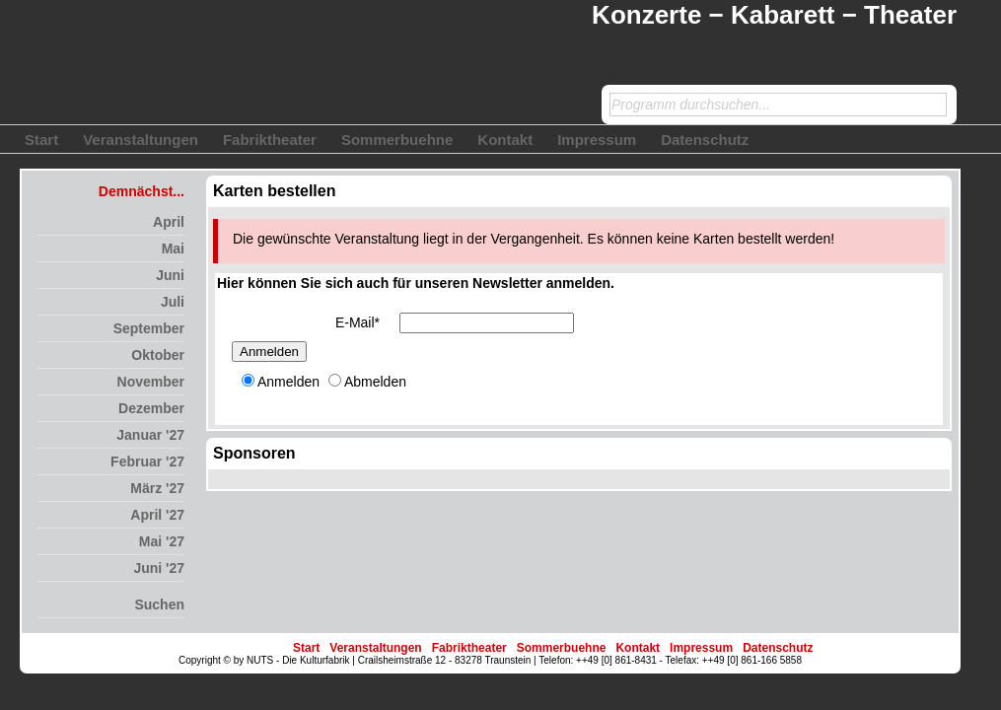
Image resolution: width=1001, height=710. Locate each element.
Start (41, 139)
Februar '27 (147, 461)
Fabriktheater (270, 139)
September (148, 328)
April (168, 222)
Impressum (596, 139)
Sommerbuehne (397, 139)
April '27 (157, 515)
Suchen (159, 604)
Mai (173, 248)
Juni (170, 275)
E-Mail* (357, 322)
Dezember (151, 408)
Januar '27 (150, 435)
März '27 (157, 488)
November (150, 382)
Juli (172, 302)
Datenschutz (705, 139)
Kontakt (505, 139)
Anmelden (269, 351)
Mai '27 (161, 541)
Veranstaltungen (140, 139)
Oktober (157, 355)
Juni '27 (158, 568)
